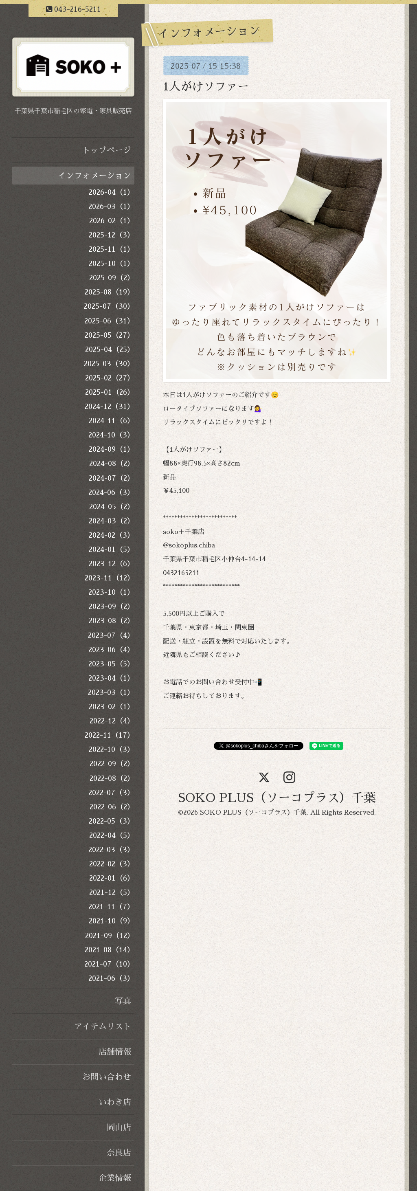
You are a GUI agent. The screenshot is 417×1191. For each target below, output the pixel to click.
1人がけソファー (206, 86)
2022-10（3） (111, 749)
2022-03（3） (111, 849)
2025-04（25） (109, 349)
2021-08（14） (109, 950)
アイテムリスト (102, 1026)
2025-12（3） (111, 235)
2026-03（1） (111, 206)
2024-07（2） (111, 478)
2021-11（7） (111, 906)
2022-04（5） (111, 835)
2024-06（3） (111, 492)
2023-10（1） (111, 592)
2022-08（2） (112, 778)
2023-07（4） (111, 635)
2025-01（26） (109, 392)
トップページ (106, 150)
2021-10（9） (111, 921)
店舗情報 (115, 1052)
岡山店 (119, 1127)
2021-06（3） (111, 978)
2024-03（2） (111, 521)
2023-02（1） (111, 706)
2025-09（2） (111, 277)
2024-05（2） (111, 506)
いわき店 (115, 1102)
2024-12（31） (109, 406)
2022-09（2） (112, 763)
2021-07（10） (109, 964)
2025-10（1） (111, 263)
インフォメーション (94, 175)
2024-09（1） (111, 449)
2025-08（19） (109, 292)
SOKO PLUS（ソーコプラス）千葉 (277, 798)
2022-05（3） (111, 821)
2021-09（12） (109, 935)
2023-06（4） (111, 649)
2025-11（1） (111, 249)
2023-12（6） (111, 563)
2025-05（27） (109, 335)
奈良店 (119, 1153)
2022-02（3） (111, 864)
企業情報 (115, 1178)
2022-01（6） (111, 878)
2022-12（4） (112, 721)
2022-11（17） (109, 735)
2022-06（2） (112, 807)
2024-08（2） (111, 463)
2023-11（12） (109, 578)
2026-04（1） (111, 192)
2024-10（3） (111, 435)
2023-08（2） (111, 620)
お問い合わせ (106, 1077)
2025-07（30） (109, 306)
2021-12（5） (111, 892)
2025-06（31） (109, 321)
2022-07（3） (111, 792)
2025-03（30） (109, 363)
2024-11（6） (111, 420)
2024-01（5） (111, 549)
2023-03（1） (111, 692)
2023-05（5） (111, 664)
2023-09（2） (111, 606)
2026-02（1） (111, 220)
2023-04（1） (111, 678)
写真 (123, 1001)
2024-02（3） (111, 535)
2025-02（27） (109, 378)
